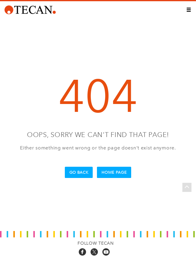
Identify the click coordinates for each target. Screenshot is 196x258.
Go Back (78, 172)
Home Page (114, 172)
